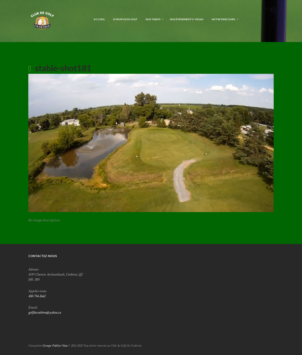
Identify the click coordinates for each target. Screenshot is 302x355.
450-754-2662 (36, 296)
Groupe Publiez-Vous (55, 345)
